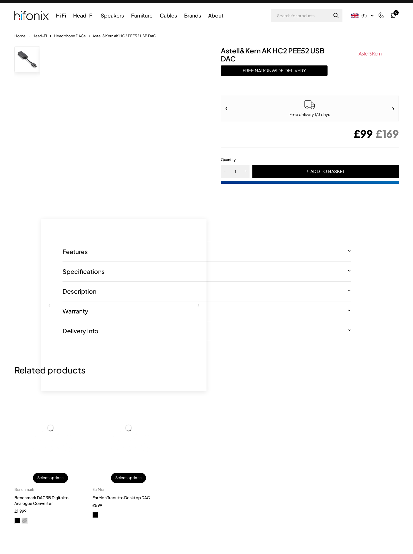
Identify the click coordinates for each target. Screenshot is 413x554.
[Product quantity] (235, 171)
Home (20, 36)
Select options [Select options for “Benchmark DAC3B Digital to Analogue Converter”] (50, 478)
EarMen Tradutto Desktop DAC (121, 498)
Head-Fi (39, 36)
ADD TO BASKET (327, 171)
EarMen (98, 490)
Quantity (228, 159)
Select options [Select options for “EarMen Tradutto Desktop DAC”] (128, 478)
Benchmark (24, 490)
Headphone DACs (70, 36)
